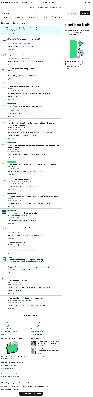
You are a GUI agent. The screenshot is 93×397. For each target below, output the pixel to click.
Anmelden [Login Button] (86, 2)
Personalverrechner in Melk (9, 365)
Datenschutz (5, 386)
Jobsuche (32, 7)
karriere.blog (35, 338)
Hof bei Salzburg (13, 186)
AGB (28, 383)
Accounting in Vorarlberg (38, 331)
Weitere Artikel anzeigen (38, 356)
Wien (9, 93)
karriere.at (19, 362)
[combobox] (17, 13)
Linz (12, 93)
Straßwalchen (12, 203)
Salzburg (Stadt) (13, 46)
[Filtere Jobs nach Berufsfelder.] (9, 17)
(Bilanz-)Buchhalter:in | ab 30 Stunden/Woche (25, 106)
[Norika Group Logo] (9, 390)
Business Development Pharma (10, 374)
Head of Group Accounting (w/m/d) (20, 69)
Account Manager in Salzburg (10, 329)
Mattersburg (18, 267)
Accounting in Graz (36, 334)
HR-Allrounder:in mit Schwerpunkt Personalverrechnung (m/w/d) (32, 164)
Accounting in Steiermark (38, 326)
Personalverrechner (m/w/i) (18, 179)
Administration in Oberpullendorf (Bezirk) (13, 371)
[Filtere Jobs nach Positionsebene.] (35, 17)
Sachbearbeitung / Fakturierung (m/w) (22, 213)
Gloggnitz (11, 267)
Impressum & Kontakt (18, 383)
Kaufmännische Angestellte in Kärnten (13, 376)
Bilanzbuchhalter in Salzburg (9, 331)
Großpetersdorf (38, 267)
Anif (9, 220)
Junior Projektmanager (16, 54)
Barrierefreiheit (15, 386)
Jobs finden (85, 13)
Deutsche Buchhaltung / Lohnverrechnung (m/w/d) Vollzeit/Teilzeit (33, 196)
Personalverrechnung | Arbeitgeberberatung (25, 260)
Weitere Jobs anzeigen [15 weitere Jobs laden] (31, 315)
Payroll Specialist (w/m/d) (17, 280)
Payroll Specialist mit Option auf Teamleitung (25, 298)
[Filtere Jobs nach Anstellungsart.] (21, 17)
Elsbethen (11, 235)
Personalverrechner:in (16, 243)
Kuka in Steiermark (7, 368)
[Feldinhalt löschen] (31, 13)
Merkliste (61, 7)
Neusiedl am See (28, 267)
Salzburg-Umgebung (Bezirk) (27, 287)
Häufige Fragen (5, 383)
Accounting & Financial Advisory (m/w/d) (23, 86)
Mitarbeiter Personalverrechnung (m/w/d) (23, 39)
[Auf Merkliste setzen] (10, 49)
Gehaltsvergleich (6, 358)
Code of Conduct (27, 386)
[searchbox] (17, 13)
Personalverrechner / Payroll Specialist (22, 228)
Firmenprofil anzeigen (9, 33)
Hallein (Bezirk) (12, 154)
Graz (33, 93)
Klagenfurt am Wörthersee (16, 132)
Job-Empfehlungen (42, 7)
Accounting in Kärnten (38, 329)
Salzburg (22, 23)
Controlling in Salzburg (8, 326)
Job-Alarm (53, 7)
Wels (43, 132)
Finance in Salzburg (7, 334)
